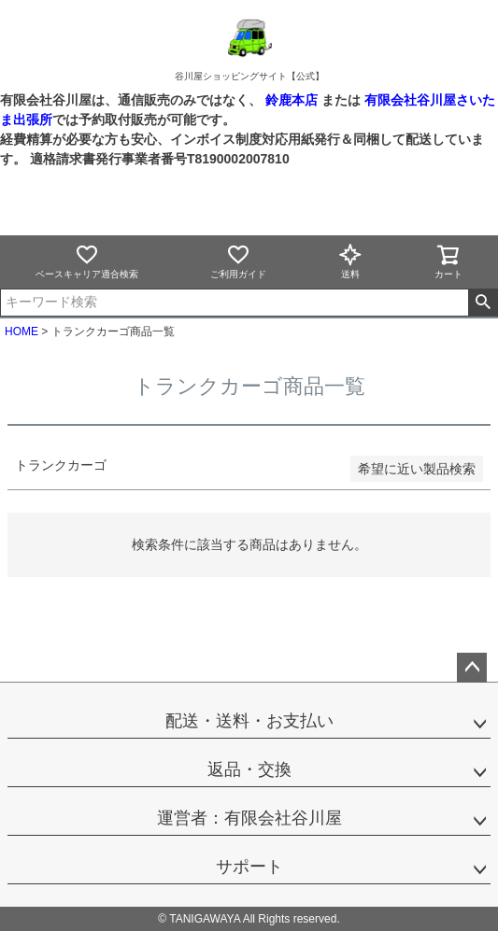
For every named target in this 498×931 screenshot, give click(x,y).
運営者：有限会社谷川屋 (249, 818)
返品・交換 (249, 769)
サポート (249, 866)
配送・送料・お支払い (249, 721)
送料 (350, 261)
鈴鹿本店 (291, 99)
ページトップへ (472, 668)
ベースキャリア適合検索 (87, 261)
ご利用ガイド (238, 261)
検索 (482, 302)
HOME (21, 331)
